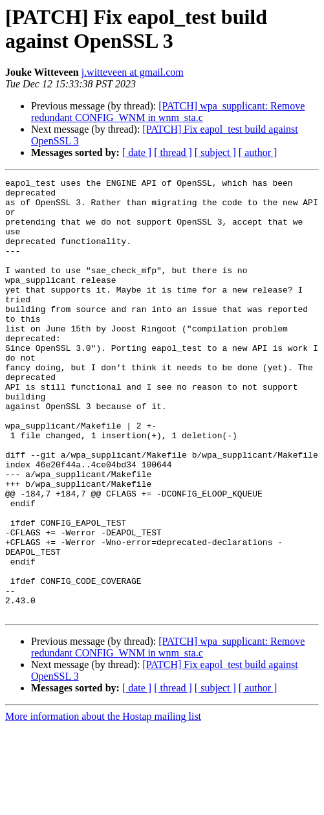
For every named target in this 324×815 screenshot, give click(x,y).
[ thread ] (173, 152)
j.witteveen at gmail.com (132, 72)
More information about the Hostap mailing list (103, 803)
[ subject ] (215, 152)
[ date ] (136, 152)
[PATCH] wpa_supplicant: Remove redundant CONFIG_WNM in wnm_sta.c (168, 111)
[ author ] (258, 152)
